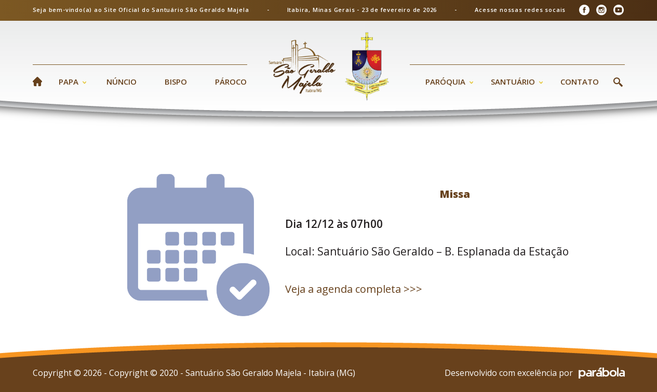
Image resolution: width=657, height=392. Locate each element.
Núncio (121, 81)
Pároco (231, 81)
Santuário (513, 81)
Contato (579, 81)
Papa (68, 81)
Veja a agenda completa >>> (353, 289)
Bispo (176, 81)
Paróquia (445, 81)
